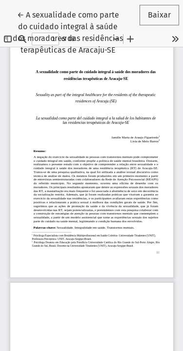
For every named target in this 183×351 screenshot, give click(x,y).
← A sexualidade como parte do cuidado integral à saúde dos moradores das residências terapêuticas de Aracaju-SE (70, 32)
